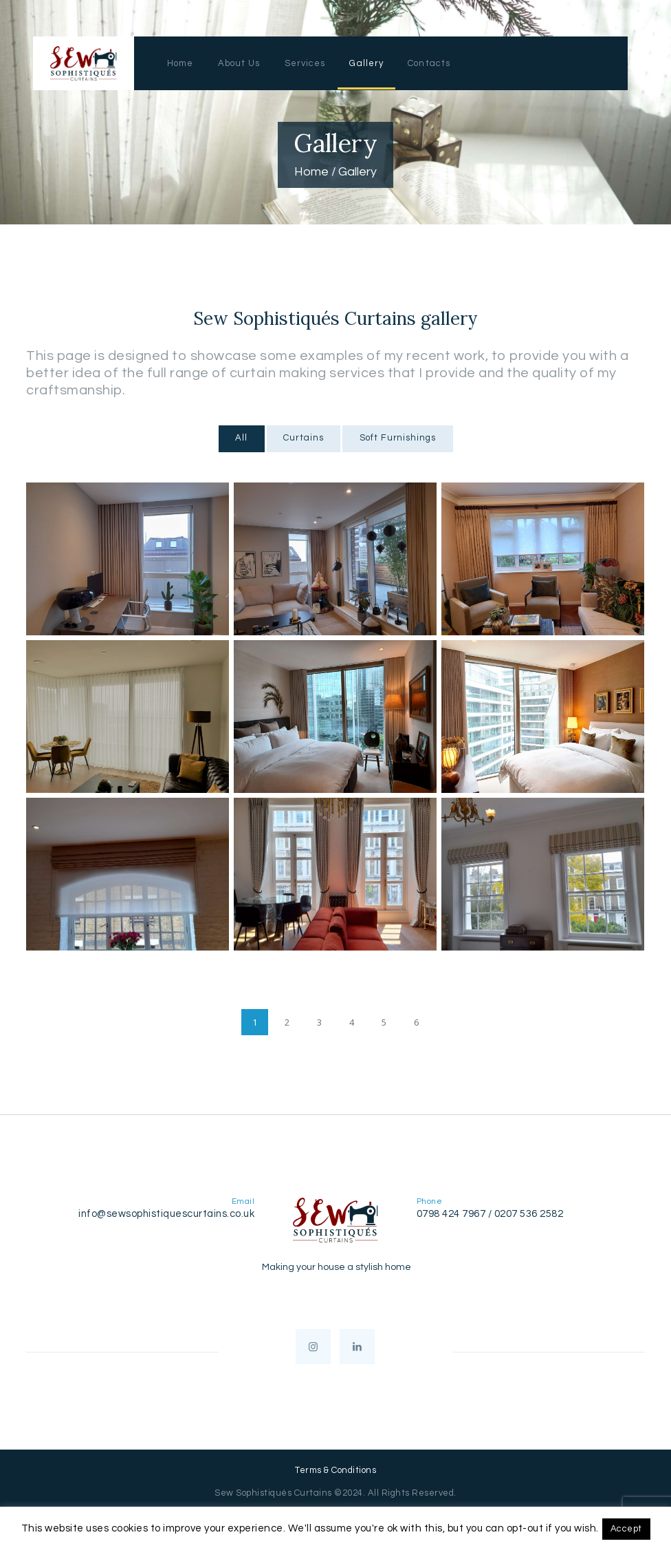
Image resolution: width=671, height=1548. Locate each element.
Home (311, 171)
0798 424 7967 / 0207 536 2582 (490, 1214)
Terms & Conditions (335, 1470)
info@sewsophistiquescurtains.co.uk (166, 1214)
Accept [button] (626, 1529)
